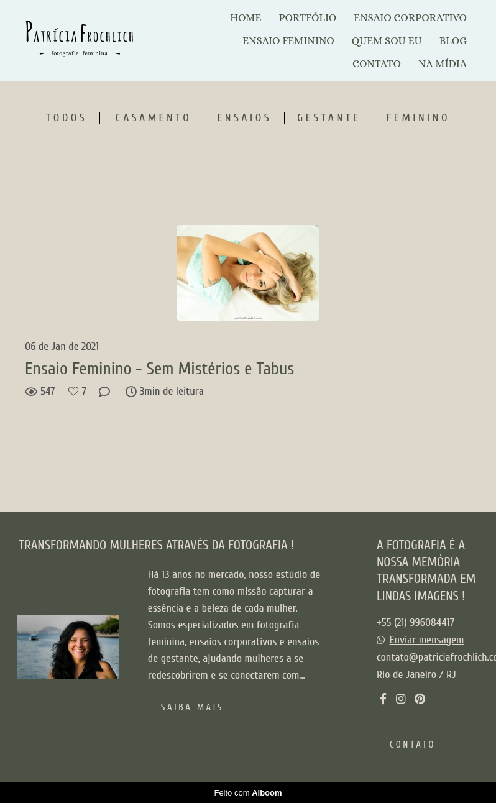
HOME (245, 18)
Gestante (329, 118)
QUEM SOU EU (387, 41)
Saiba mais (192, 707)
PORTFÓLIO (307, 18)
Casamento (153, 118)
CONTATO (376, 64)
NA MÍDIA (442, 64)
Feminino (418, 118)
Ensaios (244, 118)
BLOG (453, 41)
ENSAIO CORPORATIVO (410, 18)
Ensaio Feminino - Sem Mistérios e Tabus (159, 369)
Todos (66, 118)
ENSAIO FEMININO (288, 41)
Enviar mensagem (427, 640)
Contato (413, 745)
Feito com (248, 792)
